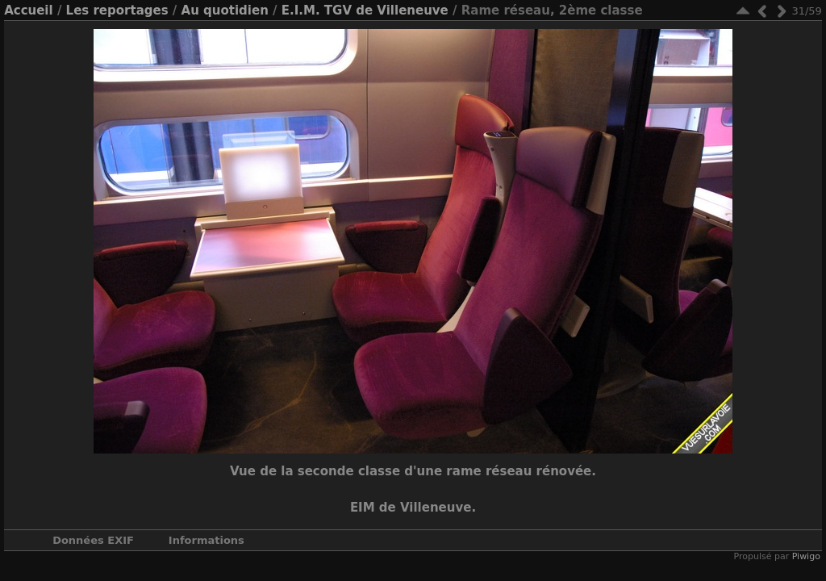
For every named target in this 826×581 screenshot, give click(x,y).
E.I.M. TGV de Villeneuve (365, 10)
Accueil (28, 10)
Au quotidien (225, 10)
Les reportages (117, 10)
